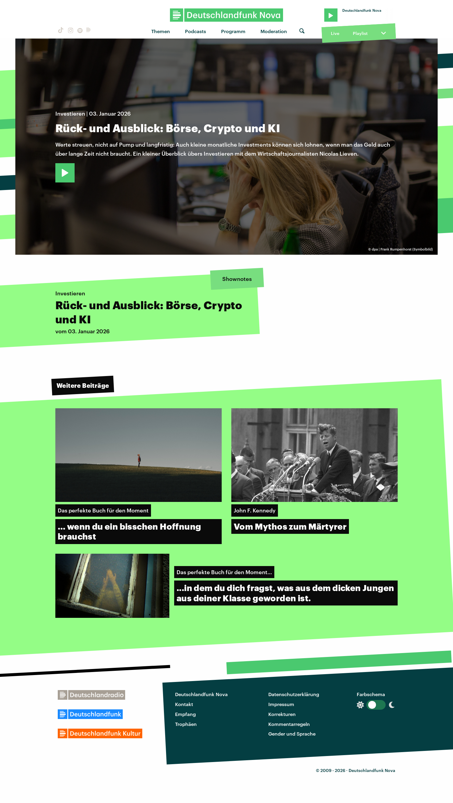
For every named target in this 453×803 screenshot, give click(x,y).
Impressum (281, 704)
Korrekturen (282, 714)
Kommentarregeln (289, 724)
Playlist (360, 33)
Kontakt (184, 704)
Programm (233, 31)
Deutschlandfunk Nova (201, 694)
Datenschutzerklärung (293, 694)
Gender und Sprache (292, 733)
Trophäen (186, 724)
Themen (160, 31)
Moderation (273, 31)
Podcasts (195, 31)
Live (335, 33)
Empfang (185, 714)
